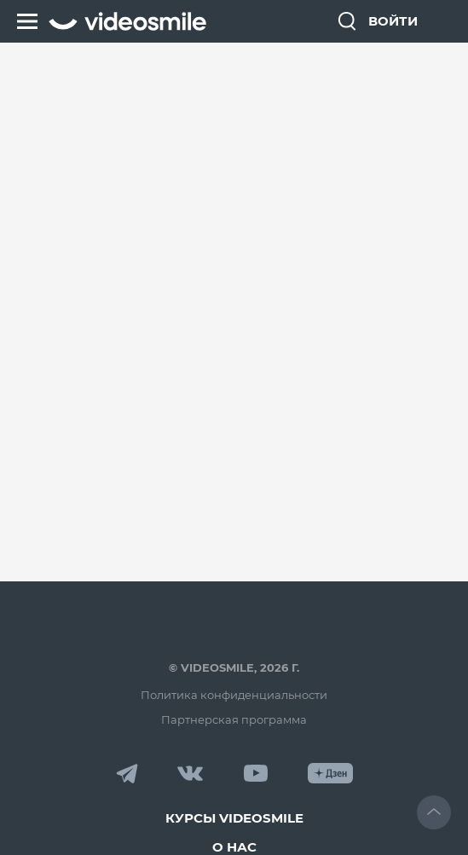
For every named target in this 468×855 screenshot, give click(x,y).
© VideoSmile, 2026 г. (234, 667)
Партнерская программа (234, 719)
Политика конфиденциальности (234, 695)
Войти (393, 21)
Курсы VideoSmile (234, 818)
